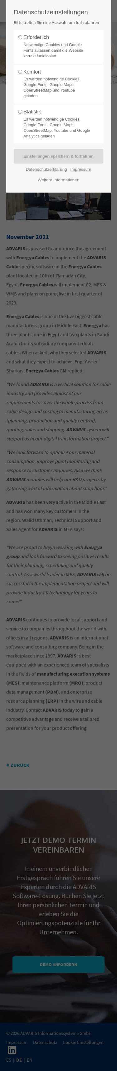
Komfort (56, 84)
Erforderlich (56, 47)
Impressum (80, 169)
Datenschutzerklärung (46, 169)
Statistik (56, 124)
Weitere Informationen (59, 180)
